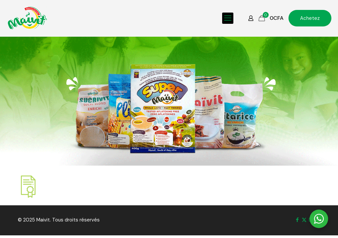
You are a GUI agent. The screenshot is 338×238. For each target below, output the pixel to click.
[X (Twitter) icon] (304, 220)
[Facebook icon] (297, 220)
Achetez (310, 18)
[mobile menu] (227, 18)
